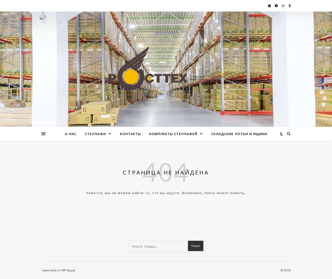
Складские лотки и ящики (239, 133)
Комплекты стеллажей (173, 133)
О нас (71, 133)
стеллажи (95, 133)
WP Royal (68, 270)
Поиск (195, 246)
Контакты (130, 133)
